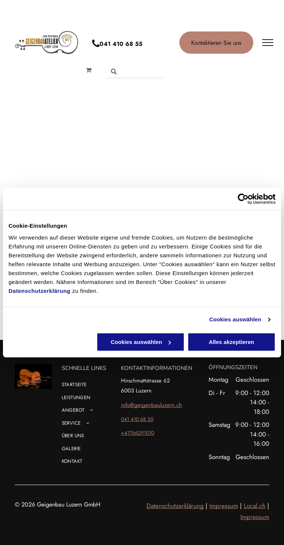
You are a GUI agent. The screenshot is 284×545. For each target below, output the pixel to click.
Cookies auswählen (235, 319)
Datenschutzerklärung (40, 291)
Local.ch (255, 505)
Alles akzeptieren (231, 342)
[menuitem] (99, 387)
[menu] (267, 42)
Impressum (223, 505)
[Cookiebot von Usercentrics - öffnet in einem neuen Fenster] (243, 198)
